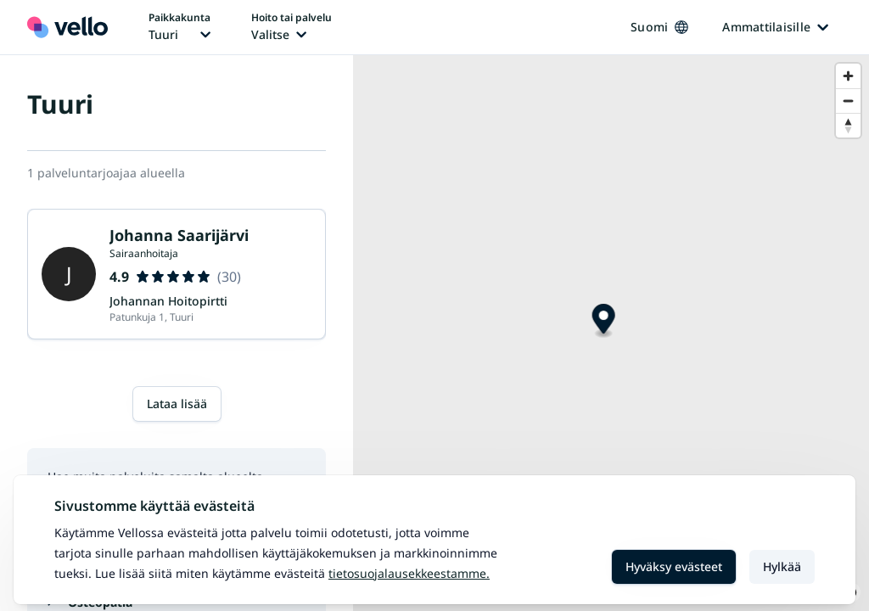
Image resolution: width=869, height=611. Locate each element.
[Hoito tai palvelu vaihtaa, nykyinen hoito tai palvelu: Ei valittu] (291, 27)
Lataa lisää (177, 403)
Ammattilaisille (775, 27)
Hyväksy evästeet (673, 566)
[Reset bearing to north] (848, 125)
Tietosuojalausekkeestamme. (409, 573)
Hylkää (782, 566)
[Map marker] (603, 321)
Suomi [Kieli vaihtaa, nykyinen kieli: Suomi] (659, 27)
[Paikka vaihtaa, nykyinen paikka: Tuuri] (179, 27)
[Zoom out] (848, 100)
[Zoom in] (848, 76)
